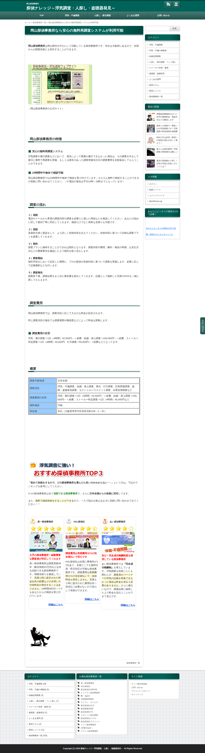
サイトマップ (137, 694)
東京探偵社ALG (87, 705)
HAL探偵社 (85, 686)
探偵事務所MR (87, 709)
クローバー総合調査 (89, 715)
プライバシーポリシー (141, 691)
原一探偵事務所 (87, 683)
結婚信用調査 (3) (36, 695)
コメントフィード (157, 195)
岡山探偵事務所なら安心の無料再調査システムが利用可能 (76, 30)
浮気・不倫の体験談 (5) (39, 689)
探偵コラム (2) (35, 724)
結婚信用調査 (155, 56)
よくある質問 (133, 15)
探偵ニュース (155, 91)
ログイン (153, 184)
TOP (42, 15)
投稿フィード (155, 190)
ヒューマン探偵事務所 (90, 693)
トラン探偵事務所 (88, 725)
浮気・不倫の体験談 (158, 50)
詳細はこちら (56, 604)
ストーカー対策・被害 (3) (40, 707)
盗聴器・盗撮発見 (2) (38, 712)
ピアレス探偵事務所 (89, 731)
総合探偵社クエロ (88, 718)
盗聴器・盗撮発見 (157, 73)
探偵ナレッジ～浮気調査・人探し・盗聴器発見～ (70, 8)
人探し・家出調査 (102, 15)
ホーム (28, 22)
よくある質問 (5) (36, 718)
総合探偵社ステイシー (90, 721)
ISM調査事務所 (87, 699)
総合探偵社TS (87, 712)
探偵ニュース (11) (36, 730)
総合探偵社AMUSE (89, 689)
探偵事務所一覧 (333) (38, 735)
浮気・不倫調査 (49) (37, 684)
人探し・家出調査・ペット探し (162, 62)
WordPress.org (155, 201)
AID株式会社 (86, 728)
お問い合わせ (163, 15)
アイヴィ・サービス (89, 702)
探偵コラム (154, 85)
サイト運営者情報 (139, 684)
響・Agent (85, 696)
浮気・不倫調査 (72, 15)
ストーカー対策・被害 (158, 68)
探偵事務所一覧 (39, 22)
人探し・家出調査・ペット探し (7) (44, 701)
